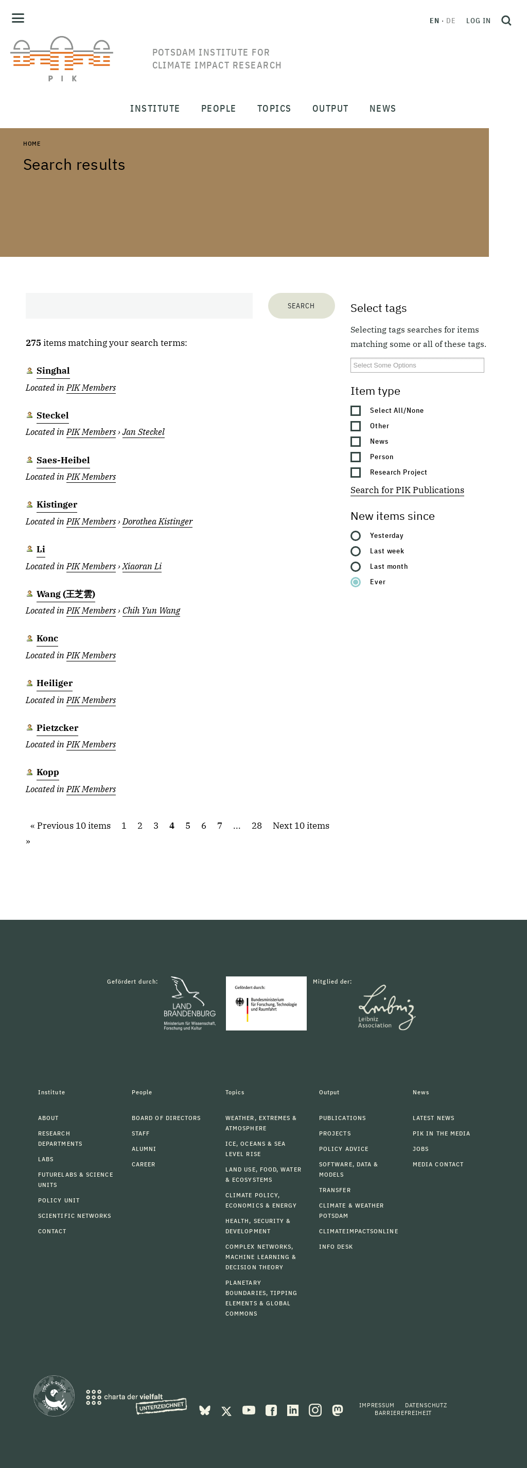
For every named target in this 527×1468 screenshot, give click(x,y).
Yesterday (387, 535)
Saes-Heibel (63, 460)
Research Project (399, 472)
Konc (47, 638)
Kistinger (57, 504)
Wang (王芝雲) (66, 594)
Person (382, 456)
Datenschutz (426, 1405)
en (435, 20)
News (379, 441)
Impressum (377, 1405)
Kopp (48, 772)
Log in (478, 20)
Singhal (53, 370)
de (451, 20)
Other (380, 425)
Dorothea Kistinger (157, 521)
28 (257, 825)
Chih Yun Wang (151, 610)
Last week (387, 550)
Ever (378, 581)
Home (32, 143)
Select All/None (397, 410)
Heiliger (55, 683)
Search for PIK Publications (407, 490)
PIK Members (91, 387)
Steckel (53, 415)
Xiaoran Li (142, 566)
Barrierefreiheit (403, 1413)
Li (41, 549)
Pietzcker (57, 727)
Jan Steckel (143, 432)
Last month (389, 566)
